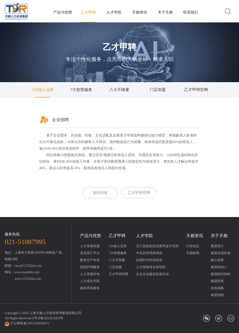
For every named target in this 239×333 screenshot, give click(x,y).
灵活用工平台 (90, 253)
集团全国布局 (220, 253)
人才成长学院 (90, 281)
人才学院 (113, 12)
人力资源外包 (90, 274)
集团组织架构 (220, 274)
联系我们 (190, 12)
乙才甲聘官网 (196, 90)
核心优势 (217, 260)
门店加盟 (158, 90)
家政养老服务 (90, 288)
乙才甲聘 (88, 12)
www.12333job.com (27, 278)
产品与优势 (62, 12)
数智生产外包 (90, 260)
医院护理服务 (90, 267)
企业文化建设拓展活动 (152, 274)
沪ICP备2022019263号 (47, 318)
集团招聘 (217, 295)
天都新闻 (192, 253)
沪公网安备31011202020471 (29, 323)
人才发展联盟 (90, 246)
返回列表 (100, 193)
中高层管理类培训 (149, 253)
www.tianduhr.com (26, 272)
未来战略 (217, 288)
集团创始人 (219, 267)
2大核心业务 (43, 90)
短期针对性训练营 (149, 260)
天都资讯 (139, 12)
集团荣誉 (217, 281)
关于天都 (165, 12)
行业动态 (192, 246)
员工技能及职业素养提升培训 (157, 246)
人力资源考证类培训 (150, 267)
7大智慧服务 (81, 90)
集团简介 (217, 246)
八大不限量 (119, 90)
